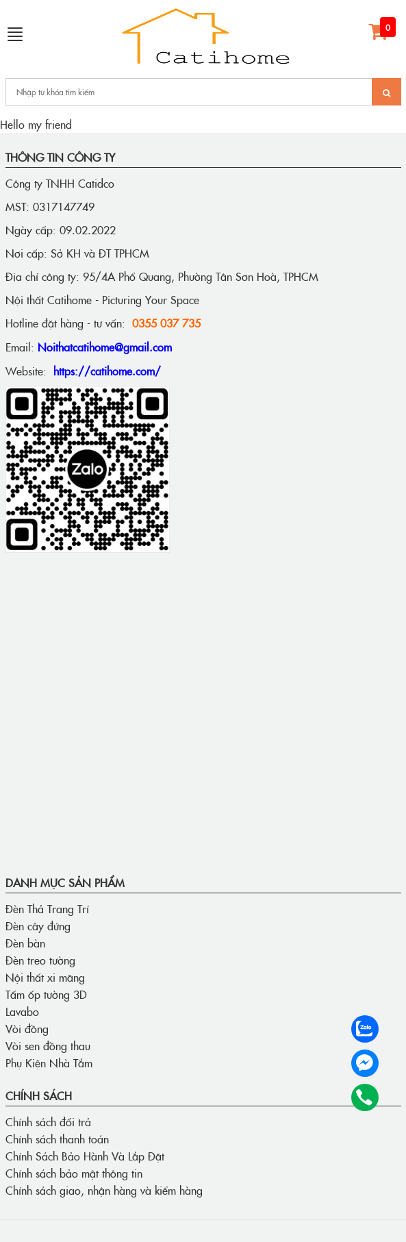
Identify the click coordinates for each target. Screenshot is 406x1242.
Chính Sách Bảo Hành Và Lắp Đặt (84, 1155)
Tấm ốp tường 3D (46, 994)
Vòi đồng (27, 1028)
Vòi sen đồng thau (47, 1045)
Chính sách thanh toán (57, 1138)
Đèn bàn (25, 942)
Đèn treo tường (40, 959)
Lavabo (22, 1011)
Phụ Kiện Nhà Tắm (48, 1062)
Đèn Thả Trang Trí (47, 908)
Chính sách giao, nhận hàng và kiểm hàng (104, 1189)
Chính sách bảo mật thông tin (73, 1172)
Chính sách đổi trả (48, 1121)
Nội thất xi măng (45, 976)
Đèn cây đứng (38, 925)
